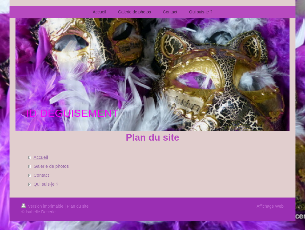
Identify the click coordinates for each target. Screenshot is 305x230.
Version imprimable (43, 206)
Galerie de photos (51, 166)
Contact (41, 175)
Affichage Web (270, 206)
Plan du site (77, 206)
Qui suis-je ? (46, 184)
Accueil (41, 157)
